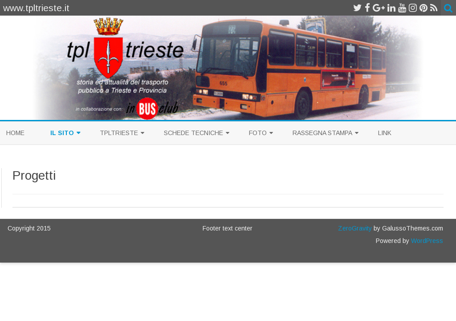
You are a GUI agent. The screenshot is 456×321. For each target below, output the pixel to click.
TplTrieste (119, 132)
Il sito (62, 132)
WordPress (426, 240)
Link (384, 132)
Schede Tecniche (193, 132)
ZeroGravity (355, 228)
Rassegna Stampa (322, 132)
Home (15, 132)
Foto (258, 132)
